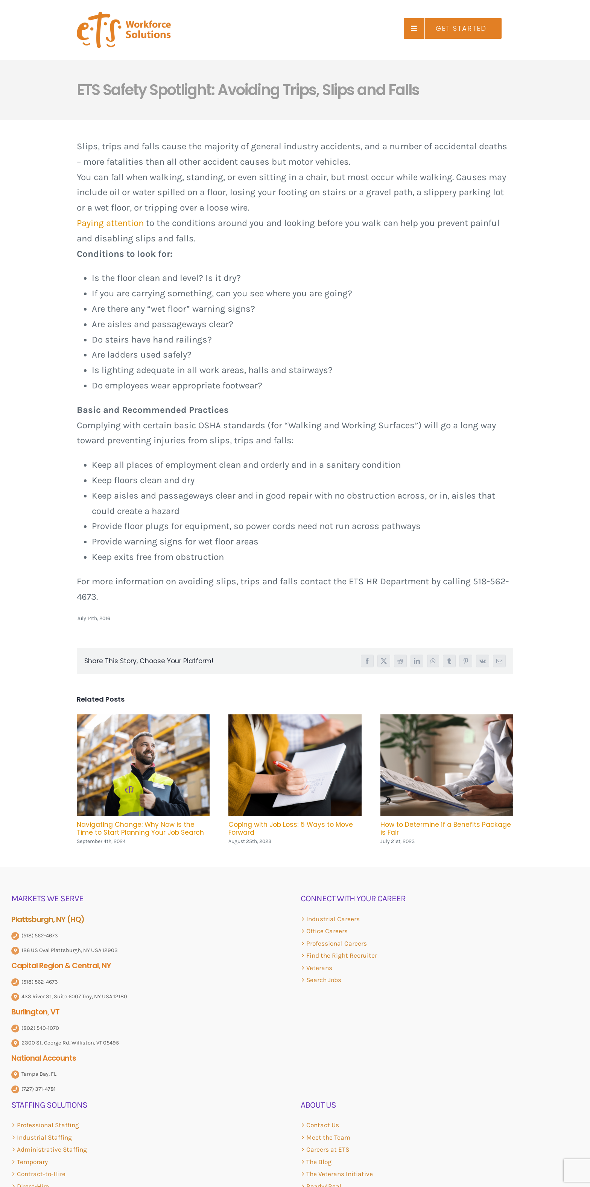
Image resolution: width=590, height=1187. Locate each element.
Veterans (319, 968)
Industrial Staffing (44, 1137)
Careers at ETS (327, 1149)
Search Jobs (323, 980)
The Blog (318, 1162)
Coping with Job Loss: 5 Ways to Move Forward (290, 828)
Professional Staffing (48, 1125)
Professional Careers (336, 943)
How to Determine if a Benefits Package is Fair (445, 828)
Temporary (32, 1162)
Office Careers (327, 931)
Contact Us (322, 1125)
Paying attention (110, 223)
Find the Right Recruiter (341, 955)
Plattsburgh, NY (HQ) (47, 919)
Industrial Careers (333, 919)
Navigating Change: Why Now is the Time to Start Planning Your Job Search (140, 828)
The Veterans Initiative (339, 1174)
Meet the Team (328, 1137)
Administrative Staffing (52, 1149)
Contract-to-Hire (41, 1174)
